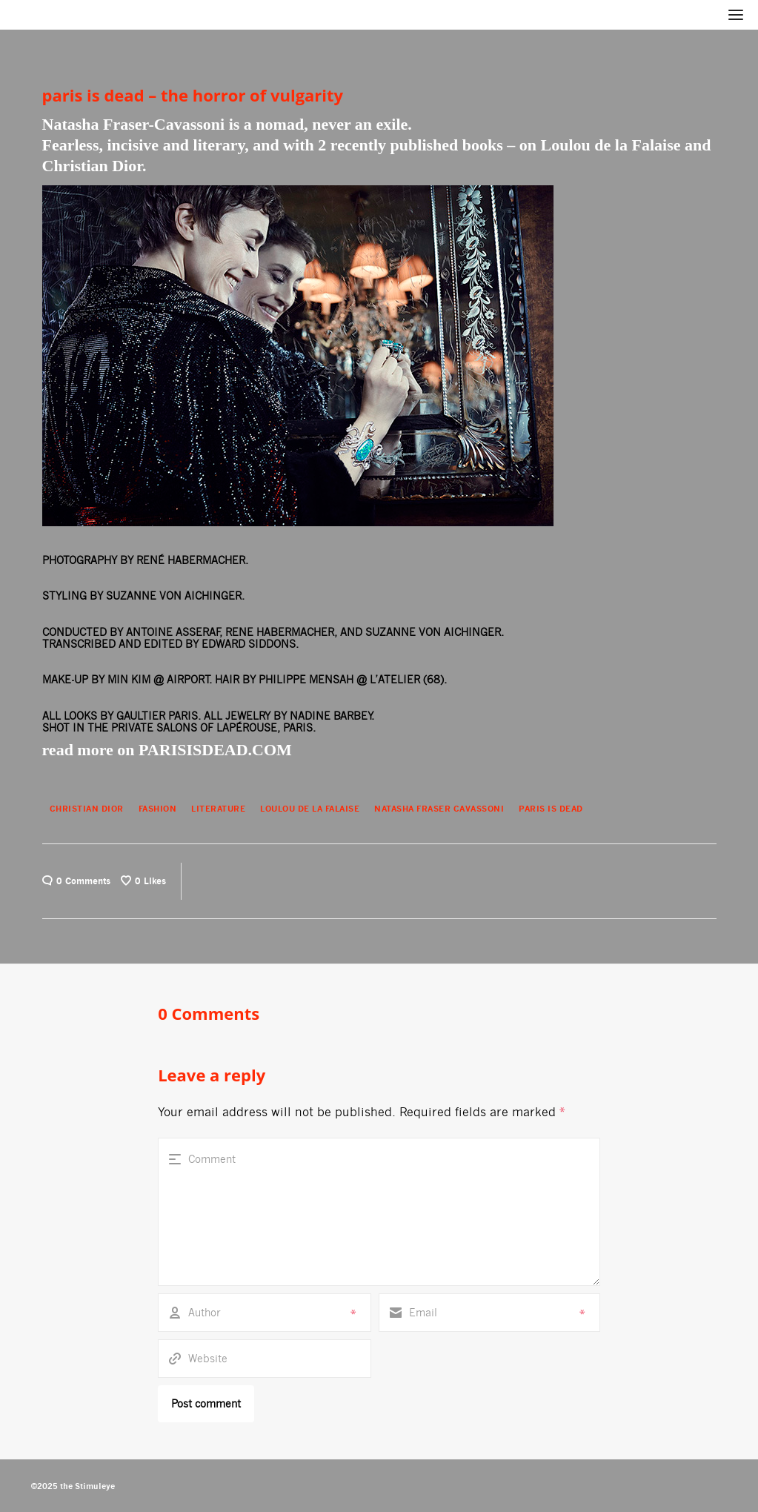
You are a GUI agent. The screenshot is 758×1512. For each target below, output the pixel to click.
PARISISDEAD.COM (215, 749)
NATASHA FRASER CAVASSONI (439, 808)
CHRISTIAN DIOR (87, 808)
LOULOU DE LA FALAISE (309, 808)
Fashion (158, 808)
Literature (218, 808)
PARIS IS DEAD (551, 808)
